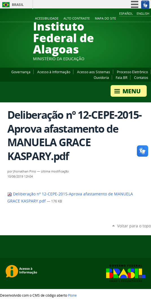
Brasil (18, 4)
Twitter (141, 18)
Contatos (141, 77)
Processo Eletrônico (132, 72)
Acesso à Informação (53, 72)
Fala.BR (121, 77)
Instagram (134, 18)
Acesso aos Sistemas (93, 72)
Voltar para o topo (134, 225)
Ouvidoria (101, 77)
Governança (20, 72)
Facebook (120, 18)
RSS (148, 18)
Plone (72, 295)
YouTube (127, 18)
